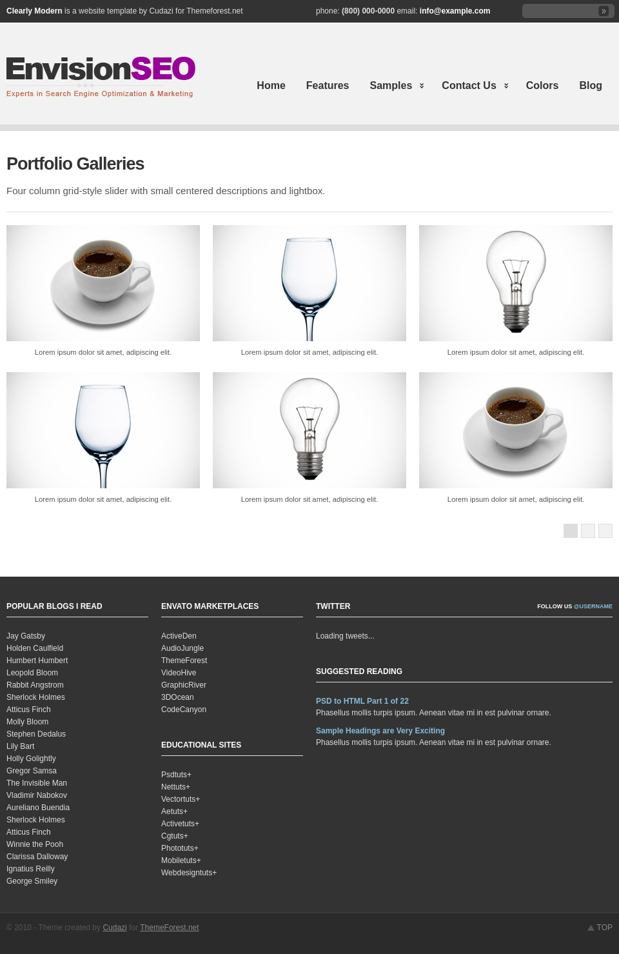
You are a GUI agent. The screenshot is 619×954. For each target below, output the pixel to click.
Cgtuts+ (174, 835)
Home (271, 85)
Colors (542, 85)
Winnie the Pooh (34, 844)
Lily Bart (20, 746)
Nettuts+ (175, 786)
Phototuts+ (180, 848)
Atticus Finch (28, 709)
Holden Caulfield (34, 648)
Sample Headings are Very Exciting (380, 730)
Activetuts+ (180, 823)
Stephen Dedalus (36, 734)
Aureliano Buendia (38, 807)
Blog (590, 85)
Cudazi (114, 927)
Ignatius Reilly (30, 868)
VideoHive (178, 672)
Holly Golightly (31, 758)
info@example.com (455, 10)
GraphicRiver (183, 685)
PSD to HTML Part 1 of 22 (362, 701)
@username (593, 606)
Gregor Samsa (31, 770)
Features (327, 85)
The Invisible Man (36, 783)
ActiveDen (179, 636)
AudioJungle (182, 648)
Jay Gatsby (25, 636)
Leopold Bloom (32, 672)
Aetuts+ (174, 811)
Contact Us (470, 87)
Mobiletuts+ (181, 860)
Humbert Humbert (37, 660)
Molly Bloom (27, 721)
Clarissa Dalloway (37, 856)
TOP (605, 927)
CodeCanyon (183, 709)
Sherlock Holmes (35, 697)
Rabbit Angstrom (35, 685)
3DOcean (177, 697)
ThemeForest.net (169, 927)
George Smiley (31, 881)
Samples (393, 87)
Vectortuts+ (180, 799)
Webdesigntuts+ (189, 872)
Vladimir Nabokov (36, 795)
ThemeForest (184, 660)
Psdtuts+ (176, 774)
